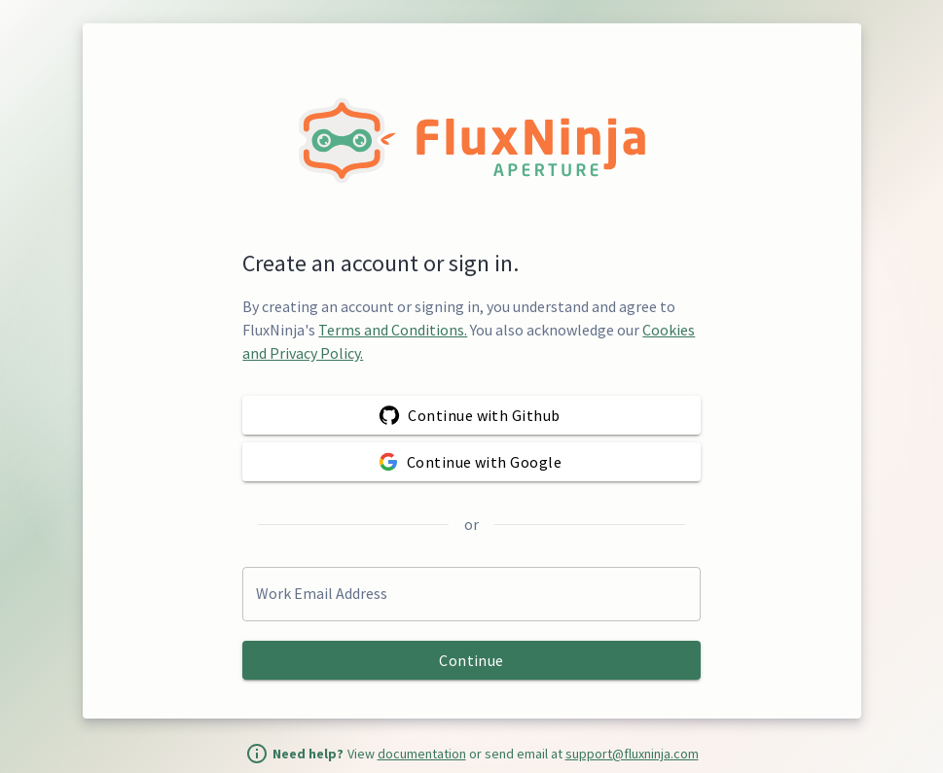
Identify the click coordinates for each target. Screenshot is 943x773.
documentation (422, 753)
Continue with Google (471, 461)
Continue (471, 660)
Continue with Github (471, 415)
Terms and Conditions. (392, 329)
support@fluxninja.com (632, 753)
